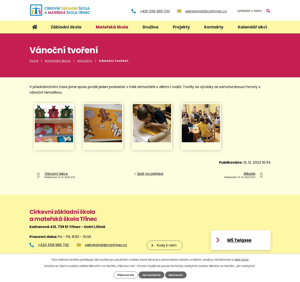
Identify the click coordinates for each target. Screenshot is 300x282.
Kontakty (213, 27)
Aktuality (84, 61)
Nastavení (177, 275)
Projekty (181, 27)
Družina (150, 27)
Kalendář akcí (252, 27)
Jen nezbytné (151, 275)
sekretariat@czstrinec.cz (206, 11)
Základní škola (66, 27)
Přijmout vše (124, 275)
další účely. (241, 259)
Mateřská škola (58, 61)
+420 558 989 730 (155, 11)
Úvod (33, 61)
